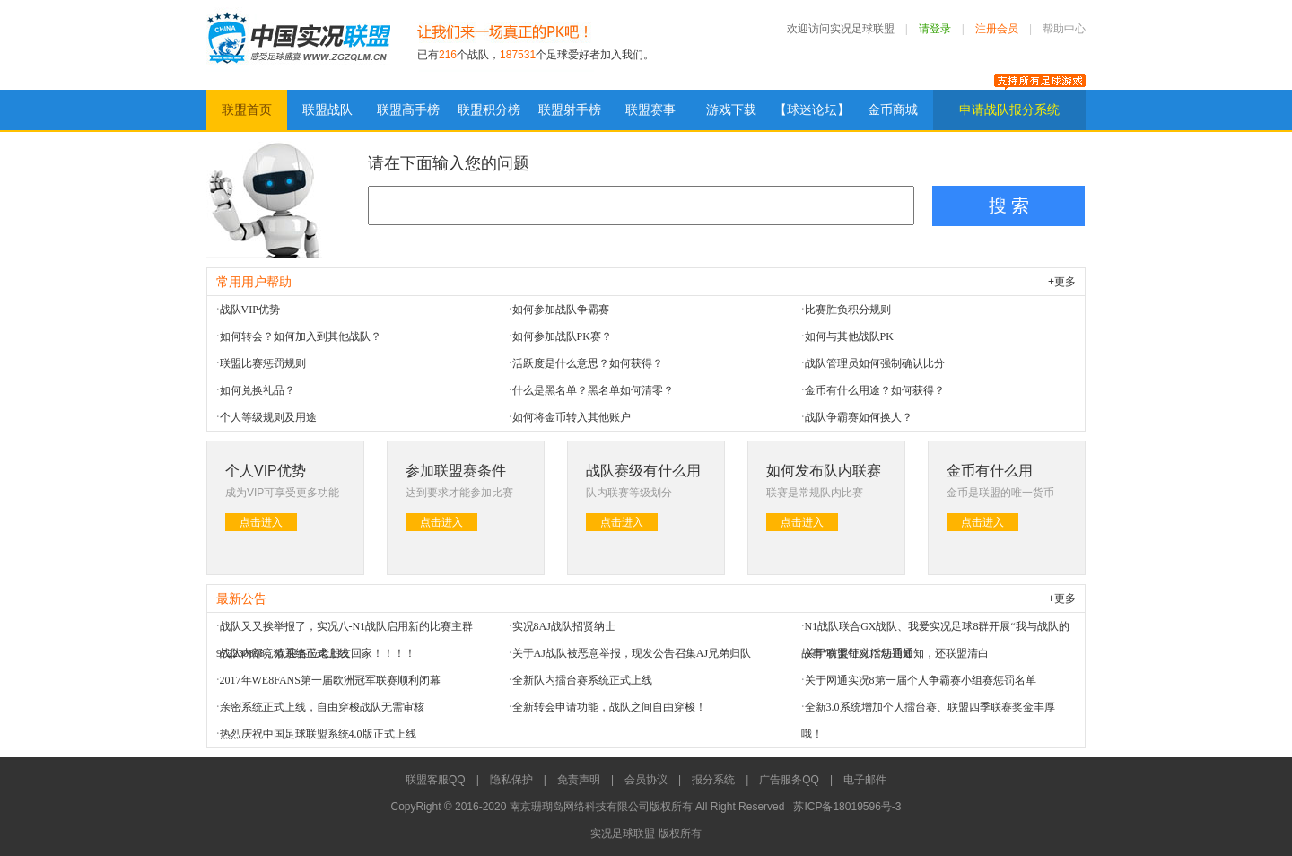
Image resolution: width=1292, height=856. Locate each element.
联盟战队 (327, 109)
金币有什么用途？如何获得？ (875, 390)
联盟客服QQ (436, 779)
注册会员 (996, 28)
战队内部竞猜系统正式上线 (284, 653)
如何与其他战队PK (849, 336)
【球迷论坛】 (812, 109)
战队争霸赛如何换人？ (858, 417)
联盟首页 (247, 109)
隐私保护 (511, 779)
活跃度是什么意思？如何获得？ (587, 363)
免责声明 (578, 779)
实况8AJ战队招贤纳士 (563, 626)
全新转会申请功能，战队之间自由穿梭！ (609, 707)
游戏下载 (731, 109)
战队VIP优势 (250, 309)
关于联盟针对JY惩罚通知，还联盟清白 (897, 653)
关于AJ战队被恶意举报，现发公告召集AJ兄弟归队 (632, 653)
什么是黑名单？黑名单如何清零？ (593, 390)
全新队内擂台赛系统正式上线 (582, 680)
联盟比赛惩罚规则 (263, 363)
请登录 (935, 28)
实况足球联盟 (298, 45)
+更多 (1062, 281)
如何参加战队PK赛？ (562, 336)
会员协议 (646, 779)
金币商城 (893, 109)
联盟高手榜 (408, 109)
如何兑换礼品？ (257, 390)
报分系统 (713, 779)
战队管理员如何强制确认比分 (875, 363)
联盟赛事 (650, 109)
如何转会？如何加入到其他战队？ (300, 336)
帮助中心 (1064, 28)
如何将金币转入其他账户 (571, 417)
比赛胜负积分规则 (848, 309)
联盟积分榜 (489, 109)
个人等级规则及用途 (268, 417)
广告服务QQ (789, 779)
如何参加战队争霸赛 (560, 309)
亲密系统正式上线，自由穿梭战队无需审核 (322, 707)
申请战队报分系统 (1009, 109)
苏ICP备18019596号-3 (847, 806)
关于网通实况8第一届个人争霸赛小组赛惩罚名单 (920, 680)
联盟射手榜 (569, 109)
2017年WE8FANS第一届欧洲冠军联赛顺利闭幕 (330, 680)
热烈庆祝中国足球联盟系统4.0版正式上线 (318, 734)
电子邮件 (864, 779)
